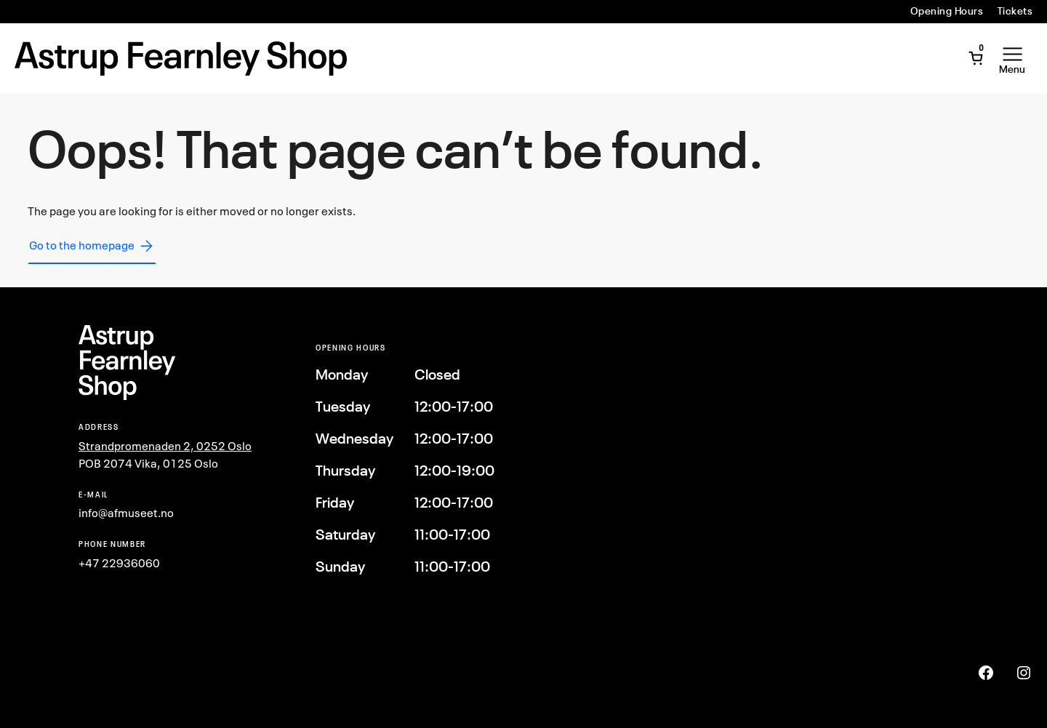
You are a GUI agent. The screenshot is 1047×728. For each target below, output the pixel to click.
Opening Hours (946, 11)
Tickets (1015, 11)
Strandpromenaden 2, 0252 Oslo (165, 446)
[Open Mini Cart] (976, 58)
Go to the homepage (92, 246)
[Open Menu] (1012, 58)
